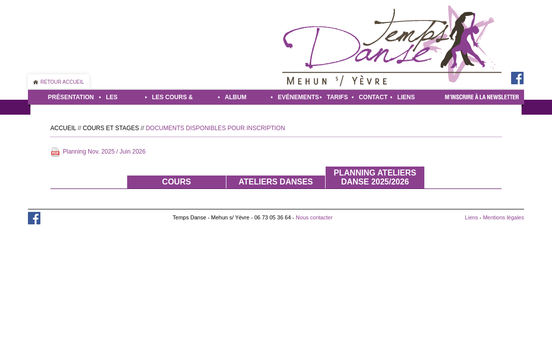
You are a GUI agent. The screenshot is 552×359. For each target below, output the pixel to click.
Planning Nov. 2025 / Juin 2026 (104, 151)
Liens (406, 97)
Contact (372, 97)
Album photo (235, 99)
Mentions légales (503, 217)
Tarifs (337, 97)
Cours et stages (111, 128)
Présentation (71, 97)
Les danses (118, 99)
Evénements (296, 97)
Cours (176, 182)
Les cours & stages (172, 99)
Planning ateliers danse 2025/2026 (375, 177)
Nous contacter (314, 217)
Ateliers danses (275, 182)
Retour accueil (62, 82)
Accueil (63, 128)
